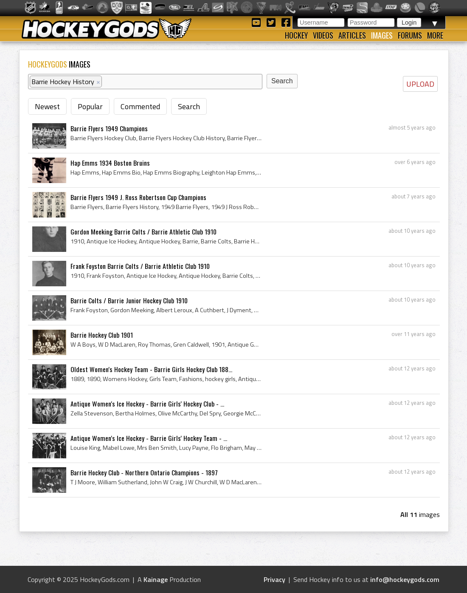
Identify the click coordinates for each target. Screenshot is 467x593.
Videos (323, 35)
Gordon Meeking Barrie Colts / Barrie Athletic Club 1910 (143, 231)
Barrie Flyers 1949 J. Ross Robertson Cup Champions (138, 197)
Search (189, 106)
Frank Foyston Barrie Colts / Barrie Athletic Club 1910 (140, 266)
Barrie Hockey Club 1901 (101, 335)
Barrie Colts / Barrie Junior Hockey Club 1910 (129, 300)
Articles (352, 35)
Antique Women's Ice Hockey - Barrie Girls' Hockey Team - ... (148, 438)
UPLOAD (420, 84)
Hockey (296, 35)
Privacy (274, 579)
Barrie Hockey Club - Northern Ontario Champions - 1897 (144, 472)
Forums (410, 35)
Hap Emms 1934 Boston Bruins (110, 163)
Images (382, 35)
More (435, 35)
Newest (47, 106)
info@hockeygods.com (404, 579)
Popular (90, 106)
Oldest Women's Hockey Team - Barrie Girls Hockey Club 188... (151, 369)
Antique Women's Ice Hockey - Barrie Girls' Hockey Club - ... (147, 403)
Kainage (155, 579)
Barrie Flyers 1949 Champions (109, 128)
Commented (140, 106)
